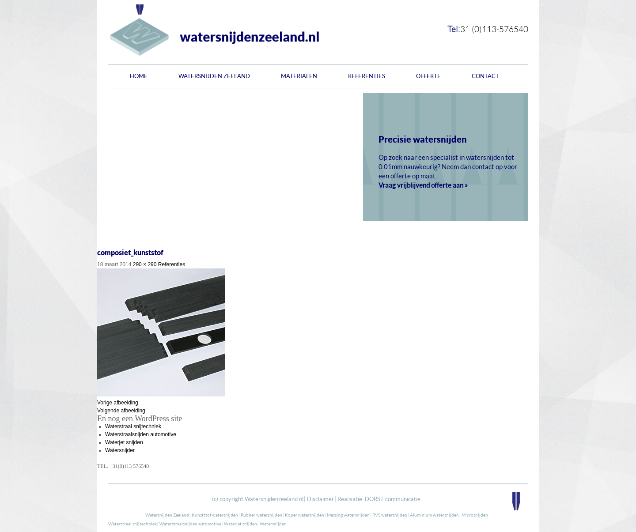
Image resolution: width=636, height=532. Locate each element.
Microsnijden (475, 514)
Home (139, 75)
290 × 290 (145, 264)
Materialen (299, 75)
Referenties (366, 75)
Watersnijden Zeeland (214, 75)
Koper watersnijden (304, 514)
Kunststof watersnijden (215, 514)
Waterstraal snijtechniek (133, 426)
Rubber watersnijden (261, 514)
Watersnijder (120, 450)
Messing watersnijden (348, 514)
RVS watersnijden (389, 514)
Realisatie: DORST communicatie (378, 498)
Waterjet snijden (124, 442)
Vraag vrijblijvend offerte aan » (423, 185)
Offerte (428, 75)
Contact (485, 75)
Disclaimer (320, 498)
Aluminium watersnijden (434, 514)
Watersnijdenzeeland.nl (274, 498)
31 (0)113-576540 (494, 29)
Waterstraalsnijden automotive (140, 434)
